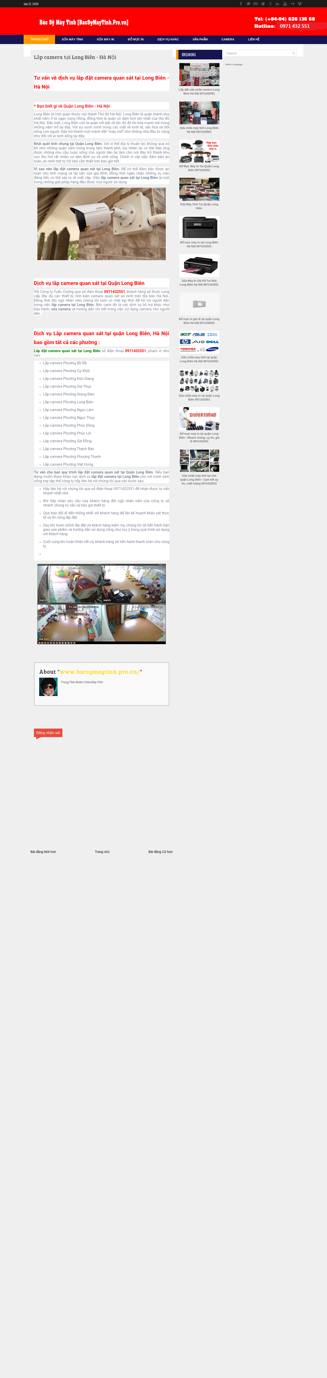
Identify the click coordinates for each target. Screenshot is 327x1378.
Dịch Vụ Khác (168, 39)
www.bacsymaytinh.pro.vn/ (100, 671)
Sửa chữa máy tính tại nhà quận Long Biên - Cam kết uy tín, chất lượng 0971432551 (199, 479)
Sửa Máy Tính (72, 39)
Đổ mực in (136, 39)
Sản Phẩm (200, 39)
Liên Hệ (253, 39)
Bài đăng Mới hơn (43, 852)
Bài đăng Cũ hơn (160, 852)
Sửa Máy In (105, 39)
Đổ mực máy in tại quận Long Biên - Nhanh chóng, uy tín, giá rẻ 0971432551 (199, 437)
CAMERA (228, 39)
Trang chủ (102, 852)
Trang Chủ (39, 39)
